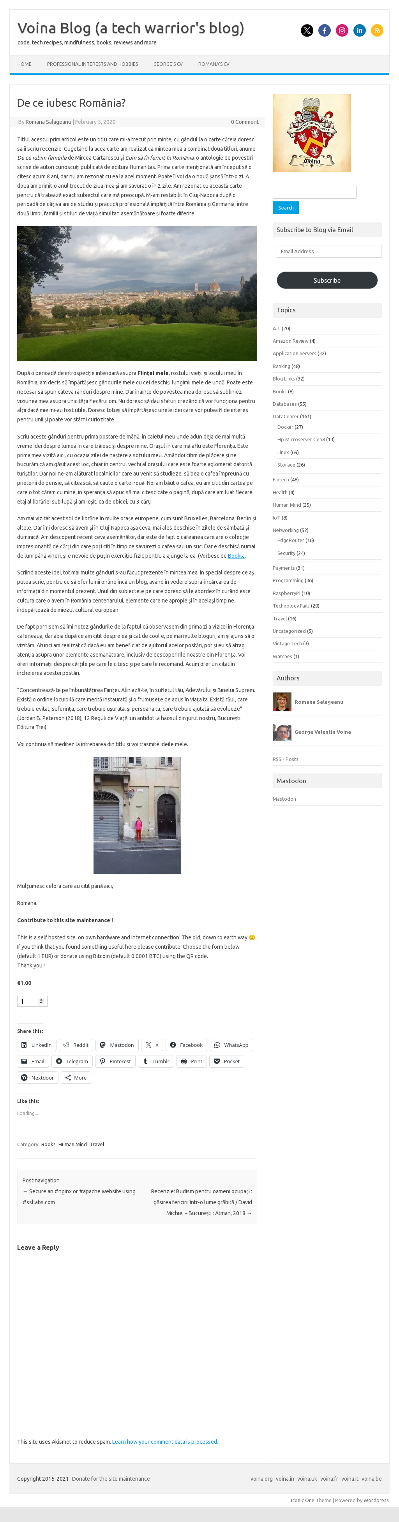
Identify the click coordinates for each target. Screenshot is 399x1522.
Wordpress (376, 1500)
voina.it (349, 1479)
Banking (281, 366)
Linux (283, 452)
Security (286, 553)
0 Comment (245, 122)
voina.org (262, 1479)
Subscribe (327, 280)
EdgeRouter (290, 540)
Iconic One (302, 1500)
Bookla (236, 556)
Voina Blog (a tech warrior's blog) (131, 27)
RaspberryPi (286, 593)
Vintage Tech (287, 643)
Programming (288, 580)
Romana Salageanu (48, 122)
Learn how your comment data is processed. (165, 1442)
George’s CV (168, 64)
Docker (285, 427)
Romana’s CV (214, 64)
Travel (97, 1144)
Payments (284, 568)
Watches (282, 656)
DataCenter (286, 416)
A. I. (277, 328)
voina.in (285, 1479)
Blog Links (284, 378)
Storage (286, 464)
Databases (285, 404)
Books (48, 1144)
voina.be (372, 1479)
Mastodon (284, 799)
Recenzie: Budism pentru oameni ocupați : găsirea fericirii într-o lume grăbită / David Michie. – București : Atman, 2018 (201, 1202)
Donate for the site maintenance (111, 1479)
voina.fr (329, 1479)
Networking (286, 530)
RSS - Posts (285, 759)
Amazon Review (291, 341)
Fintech (281, 479)
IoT (277, 517)
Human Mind (72, 1144)
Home (25, 64)
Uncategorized (289, 631)
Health (280, 492)
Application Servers (294, 353)
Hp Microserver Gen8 (301, 439)
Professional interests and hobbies (92, 64)
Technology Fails (291, 605)
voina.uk (307, 1479)
